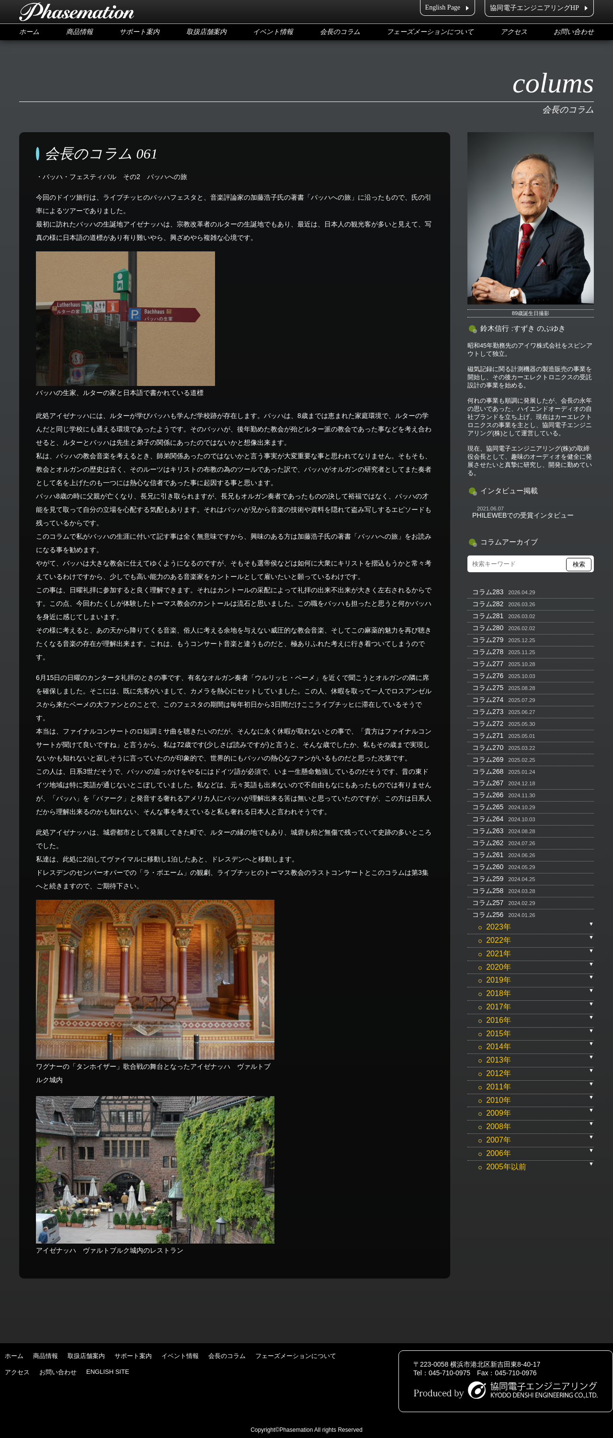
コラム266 (487, 795)
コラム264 (487, 819)
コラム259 (487, 879)
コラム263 (487, 831)
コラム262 (487, 843)
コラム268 (487, 771)
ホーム (29, 31)
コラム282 (487, 604)
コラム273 (487, 711)
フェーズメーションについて (430, 31)
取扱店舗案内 (206, 31)
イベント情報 (273, 31)
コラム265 (487, 807)
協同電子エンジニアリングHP (534, 7)
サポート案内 (139, 31)
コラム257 (487, 902)
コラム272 (487, 723)
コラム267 (487, 783)
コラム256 (487, 914)
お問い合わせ (574, 31)
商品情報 (79, 31)
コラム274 (487, 699)
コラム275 (487, 687)
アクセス (513, 31)
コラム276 (487, 675)
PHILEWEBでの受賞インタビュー (523, 515)
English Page (443, 7)
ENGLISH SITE (107, 1371)
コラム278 (487, 652)
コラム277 (487, 664)
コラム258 (487, 891)
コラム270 (487, 747)
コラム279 (487, 640)
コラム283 (487, 592)
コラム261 (487, 855)
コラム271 (487, 735)
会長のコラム (340, 31)
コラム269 (487, 759)
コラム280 (487, 628)
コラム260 (487, 867)
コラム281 (487, 616)
